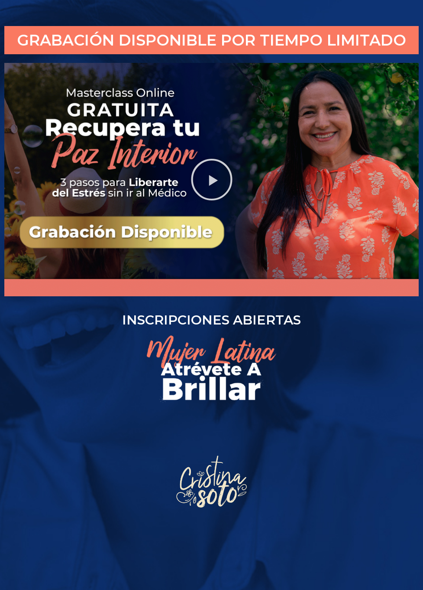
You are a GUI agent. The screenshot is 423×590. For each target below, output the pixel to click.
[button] (211, 179)
